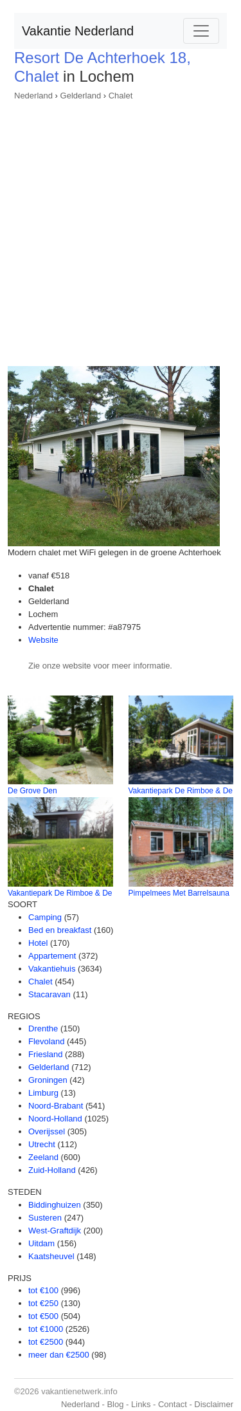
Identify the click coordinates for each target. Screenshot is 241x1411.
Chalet (121, 95)
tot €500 (43, 1316)
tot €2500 (45, 1342)
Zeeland (43, 1157)
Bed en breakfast (59, 930)
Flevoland (46, 1041)
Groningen (47, 1080)
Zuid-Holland (52, 1170)
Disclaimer (213, 1404)
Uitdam (41, 1243)
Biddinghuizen (54, 1205)
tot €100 (43, 1290)
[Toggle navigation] (201, 31)
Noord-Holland (55, 1118)
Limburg (43, 1093)
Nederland (33, 95)
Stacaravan (49, 994)
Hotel (38, 943)
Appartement (52, 956)
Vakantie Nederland (78, 31)
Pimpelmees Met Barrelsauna (179, 893)
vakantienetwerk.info (79, 1391)
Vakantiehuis (51, 968)
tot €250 (43, 1303)
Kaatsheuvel (51, 1256)
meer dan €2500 (58, 1355)
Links (140, 1404)
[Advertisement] (120, 229)
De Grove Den (32, 790)
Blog (115, 1404)
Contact (172, 1404)
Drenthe (43, 1028)
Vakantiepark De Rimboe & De (181, 790)
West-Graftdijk (54, 1230)
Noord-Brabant (55, 1106)
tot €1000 (45, 1329)
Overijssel (46, 1131)
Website (43, 640)
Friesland (45, 1054)
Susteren (45, 1217)
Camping (45, 917)
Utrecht (41, 1144)
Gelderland (81, 95)
